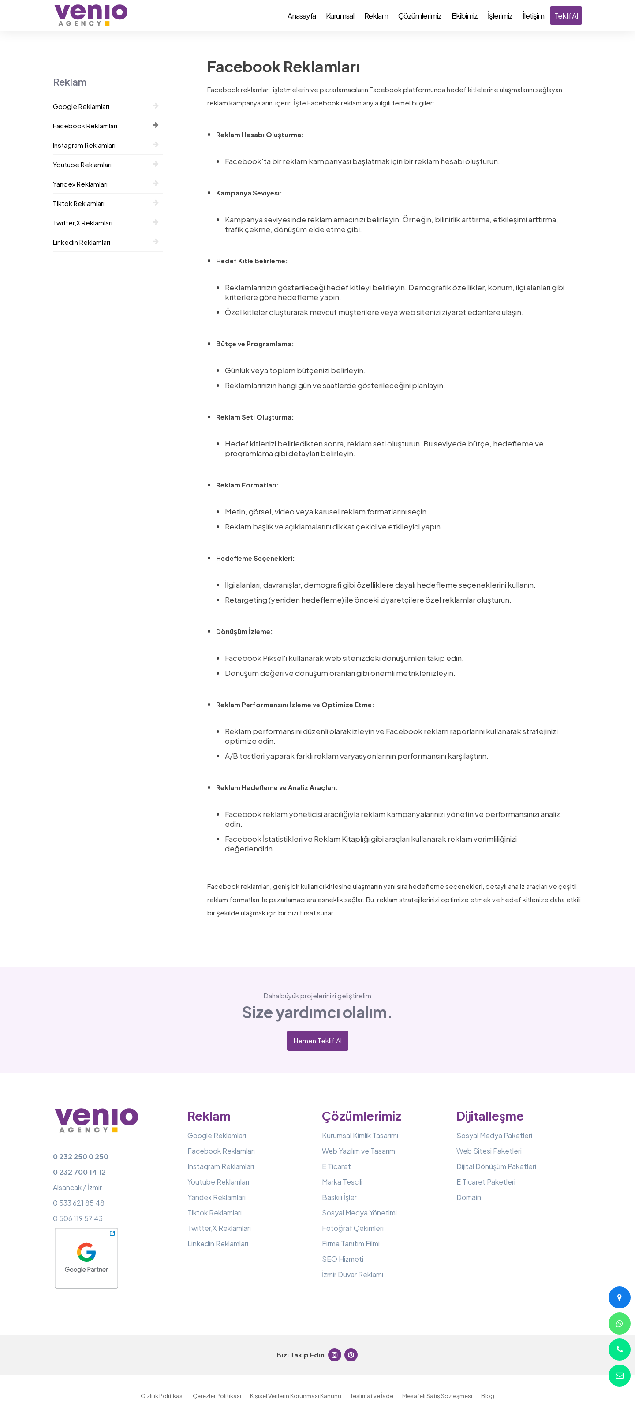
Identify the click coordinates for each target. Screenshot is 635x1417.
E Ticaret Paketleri (485, 1181)
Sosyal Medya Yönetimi (359, 1212)
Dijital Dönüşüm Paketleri (496, 1166)
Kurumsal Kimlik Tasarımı (360, 1135)
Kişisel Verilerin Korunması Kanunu (295, 1395)
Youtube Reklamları (106, 164)
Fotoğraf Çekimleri (353, 1228)
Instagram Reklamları (106, 145)
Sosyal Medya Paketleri (494, 1135)
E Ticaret (336, 1166)
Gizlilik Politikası (162, 1395)
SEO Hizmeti (342, 1258)
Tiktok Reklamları (106, 203)
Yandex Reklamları (106, 184)
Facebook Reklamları (106, 125)
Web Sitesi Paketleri (489, 1150)
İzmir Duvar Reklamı (352, 1274)
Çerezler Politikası (217, 1395)
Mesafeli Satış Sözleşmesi (437, 1395)
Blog (487, 1395)
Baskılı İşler (339, 1197)
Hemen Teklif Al (318, 1040)
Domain (468, 1197)
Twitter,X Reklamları (106, 222)
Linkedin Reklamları (106, 242)
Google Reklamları (106, 106)
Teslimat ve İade (371, 1395)
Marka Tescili (342, 1181)
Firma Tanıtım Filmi (351, 1243)
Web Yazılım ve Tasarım (358, 1150)
